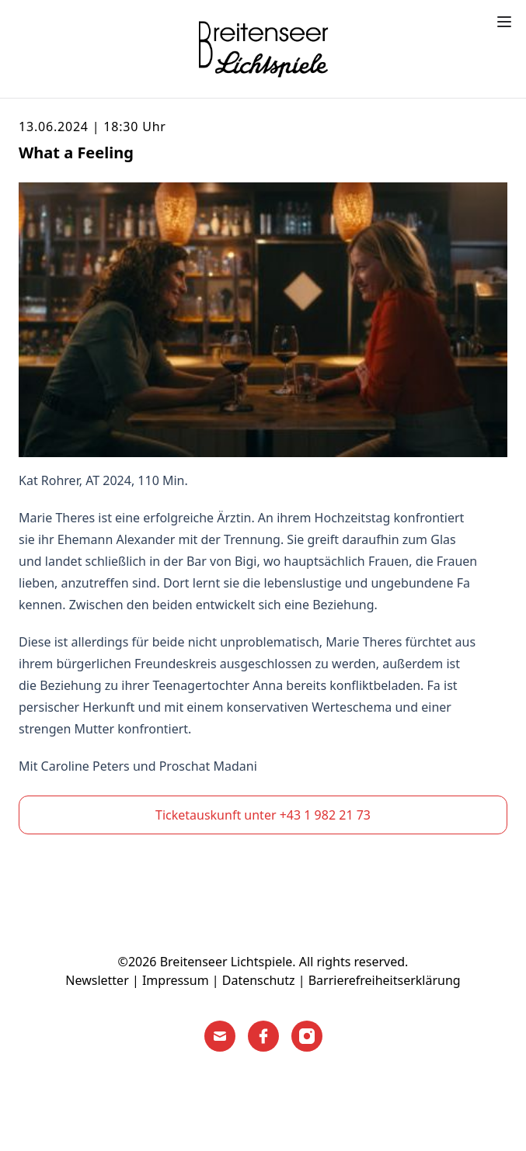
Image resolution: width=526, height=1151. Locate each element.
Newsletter (96, 980)
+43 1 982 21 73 (325, 814)
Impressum (175, 980)
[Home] (263, 48)
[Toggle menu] (504, 21)
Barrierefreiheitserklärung (384, 980)
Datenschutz (258, 980)
